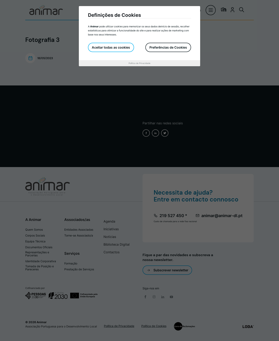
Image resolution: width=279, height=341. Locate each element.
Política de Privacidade (139, 63)
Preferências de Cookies (168, 47)
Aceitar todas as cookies (111, 47)
